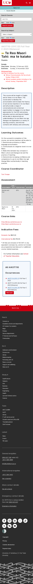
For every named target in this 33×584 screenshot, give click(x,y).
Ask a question (6, 478)
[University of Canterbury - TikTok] (25, 521)
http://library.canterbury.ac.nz (11, 222)
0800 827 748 (6, 457)
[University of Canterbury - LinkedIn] (15, 521)
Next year (10, 292)
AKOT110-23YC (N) (14, 288)
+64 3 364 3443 (7, 475)
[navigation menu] (30, 3)
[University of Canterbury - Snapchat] (20, 521)
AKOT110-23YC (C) (13, 278)
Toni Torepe (5, 174)
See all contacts (7, 489)
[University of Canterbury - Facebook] (4, 521)
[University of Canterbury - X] (4, 526)
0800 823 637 (13, 502)
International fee (7, 239)
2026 (13, 22)
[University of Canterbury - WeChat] (9, 526)
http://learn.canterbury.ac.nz (11, 224)
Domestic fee (5, 235)
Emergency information (9, 506)
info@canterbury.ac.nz (9, 464)
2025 (7, 22)
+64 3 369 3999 (7, 460)
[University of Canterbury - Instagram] (9, 521)
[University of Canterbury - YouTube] (15, 526)
